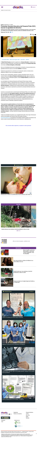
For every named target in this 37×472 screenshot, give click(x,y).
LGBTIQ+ (27, 59)
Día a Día (28, 464)
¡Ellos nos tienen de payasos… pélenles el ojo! (21, 270)
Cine (2, 470)
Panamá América (29, 461)
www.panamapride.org (5, 117)
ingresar (33, 7)
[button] (3, 233)
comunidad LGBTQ (5, 59)
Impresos (3, 469)
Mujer (27, 465)
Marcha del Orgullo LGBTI (15, 59)
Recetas (27, 467)
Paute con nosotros (18, 462)
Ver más (32, 335)
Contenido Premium (18, 165)
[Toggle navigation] (2, 7)
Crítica (27, 462)
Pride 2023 (23, 59)
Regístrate (16, 461)
